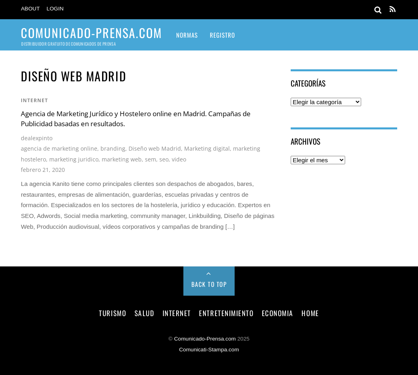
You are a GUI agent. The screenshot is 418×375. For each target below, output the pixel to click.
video (179, 159)
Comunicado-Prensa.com (205, 339)
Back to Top (209, 284)
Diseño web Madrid (155, 148)
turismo (112, 313)
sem (150, 159)
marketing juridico (73, 159)
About (30, 9)
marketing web (122, 159)
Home (310, 313)
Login (55, 9)
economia (277, 313)
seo (164, 159)
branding (112, 148)
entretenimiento (226, 313)
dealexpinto (36, 138)
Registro (222, 34)
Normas (187, 34)
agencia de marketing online (59, 148)
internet (34, 100)
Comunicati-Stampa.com (209, 350)
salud (145, 313)
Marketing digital (207, 148)
